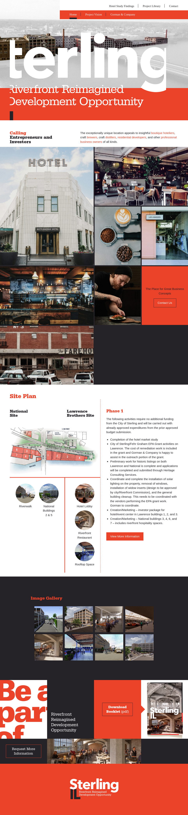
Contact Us (165, 302)
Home (73, 14)
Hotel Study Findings (121, 6)
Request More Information (23, 751)
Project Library (151, 6)
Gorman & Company (122, 14)
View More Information (125, 536)
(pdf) (117, 709)
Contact (173, 6)
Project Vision (93, 14)
